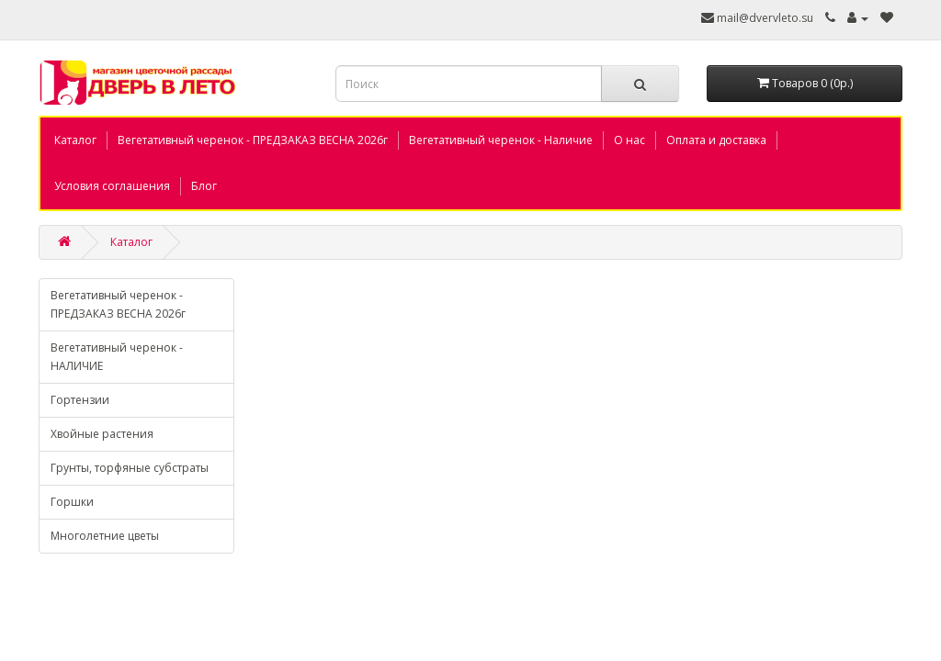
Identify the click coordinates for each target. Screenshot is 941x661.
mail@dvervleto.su (763, 18)
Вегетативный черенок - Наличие (501, 140)
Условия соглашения (112, 186)
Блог (204, 186)
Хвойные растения (102, 434)
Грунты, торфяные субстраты (130, 468)
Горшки (72, 502)
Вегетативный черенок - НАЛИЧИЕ (117, 357)
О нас (629, 140)
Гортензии (80, 400)
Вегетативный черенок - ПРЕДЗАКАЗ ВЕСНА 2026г (253, 140)
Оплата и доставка (716, 140)
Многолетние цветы (105, 535)
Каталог (75, 140)
